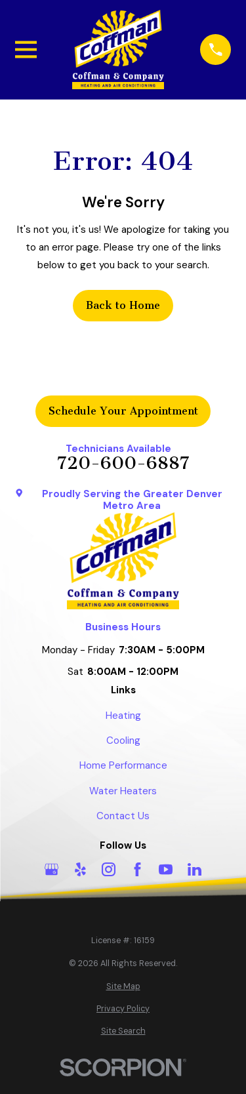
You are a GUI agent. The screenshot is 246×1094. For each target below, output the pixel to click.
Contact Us (123, 815)
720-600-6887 (123, 463)
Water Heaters (123, 791)
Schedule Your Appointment (123, 411)
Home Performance (123, 765)
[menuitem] (123, 986)
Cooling (123, 740)
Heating (123, 715)
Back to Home (123, 305)
